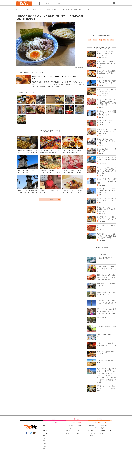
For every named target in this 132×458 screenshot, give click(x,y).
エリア (60, 3)
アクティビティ (69, 425)
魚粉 (100, 39)
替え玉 (112, 39)
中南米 (44, 440)
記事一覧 (46, 3)
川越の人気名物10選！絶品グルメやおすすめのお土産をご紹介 (106, 181)
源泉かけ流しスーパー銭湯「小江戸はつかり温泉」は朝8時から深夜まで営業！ (106, 236)
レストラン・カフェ (82, 428)
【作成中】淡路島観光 (104, 258)
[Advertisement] (101, 23)
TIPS (78, 430)
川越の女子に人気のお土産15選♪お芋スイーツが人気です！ (106, 73)
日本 (28, 9)
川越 (41, 9)
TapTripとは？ (103, 425)
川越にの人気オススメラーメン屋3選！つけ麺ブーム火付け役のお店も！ (64, 9)
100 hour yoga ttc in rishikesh (106, 326)
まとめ (44, 446)
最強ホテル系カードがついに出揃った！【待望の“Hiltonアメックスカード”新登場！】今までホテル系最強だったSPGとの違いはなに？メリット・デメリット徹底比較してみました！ (106, 375)
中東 (44, 438)
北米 (44, 435)
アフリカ (45, 443)
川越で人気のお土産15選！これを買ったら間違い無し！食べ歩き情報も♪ (106, 53)
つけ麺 (89, 39)
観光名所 (68, 430)
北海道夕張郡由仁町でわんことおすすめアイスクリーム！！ (106, 294)
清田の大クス (101, 317)
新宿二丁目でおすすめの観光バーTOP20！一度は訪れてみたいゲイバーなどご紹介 (106, 311)
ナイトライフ (69, 428)
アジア (44, 428)
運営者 (101, 433)
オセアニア (45, 433)
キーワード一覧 (92, 428)
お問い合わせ (91, 435)
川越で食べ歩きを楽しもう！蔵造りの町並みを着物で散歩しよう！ (106, 159)
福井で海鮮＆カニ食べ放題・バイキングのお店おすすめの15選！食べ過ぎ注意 (106, 277)
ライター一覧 (91, 433)
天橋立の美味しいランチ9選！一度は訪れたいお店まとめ (106, 269)
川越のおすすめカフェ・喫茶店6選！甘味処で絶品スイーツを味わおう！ (106, 131)
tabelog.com (80, 67)
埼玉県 (34, 9)
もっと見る (50, 199)
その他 (78, 433)
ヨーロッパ (45, 430)
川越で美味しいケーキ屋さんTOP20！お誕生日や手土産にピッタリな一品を (106, 91)
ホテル (67, 433)
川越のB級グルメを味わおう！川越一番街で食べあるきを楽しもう (106, 141)
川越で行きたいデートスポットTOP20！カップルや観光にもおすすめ (106, 190)
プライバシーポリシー (105, 430)
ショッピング (80, 425)
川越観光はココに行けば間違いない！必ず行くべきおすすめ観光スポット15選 (106, 113)
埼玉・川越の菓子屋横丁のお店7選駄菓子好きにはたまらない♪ (106, 63)
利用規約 (102, 428)
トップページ (19, 9)
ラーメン (95, 39)
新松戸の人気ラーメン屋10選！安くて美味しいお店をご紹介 (106, 388)
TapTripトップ (91, 425)
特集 (44, 448)
